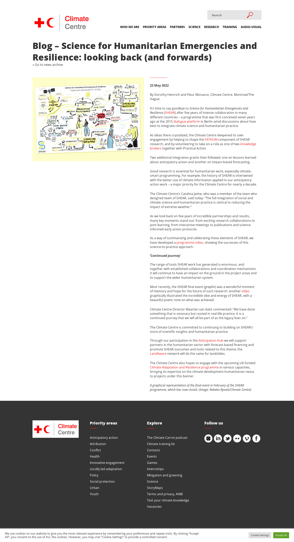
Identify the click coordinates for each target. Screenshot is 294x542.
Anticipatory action (104, 437)
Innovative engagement (107, 463)
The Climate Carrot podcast (167, 437)
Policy (94, 475)
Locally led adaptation (106, 469)
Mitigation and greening (164, 475)
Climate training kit (161, 444)
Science (194, 27)
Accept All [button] (281, 535)
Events (152, 456)
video (246, 291)
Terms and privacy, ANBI (165, 494)
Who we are (129, 27)
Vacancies (154, 506)
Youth (94, 494)
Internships (155, 469)
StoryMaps (155, 488)
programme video (190, 242)
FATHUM (211, 139)
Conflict (95, 450)
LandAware (158, 353)
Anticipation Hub (210, 340)
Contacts (153, 450)
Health (95, 456)
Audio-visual (251, 27)
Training (230, 27)
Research (211, 27)
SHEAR (170, 112)
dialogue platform (186, 121)
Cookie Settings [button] (260, 535)
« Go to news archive (47, 64)
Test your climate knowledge (168, 500)
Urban (94, 488)
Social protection (102, 481)
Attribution (98, 444)
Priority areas (154, 27)
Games (152, 463)
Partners (177, 27)
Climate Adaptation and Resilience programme (184, 367)
